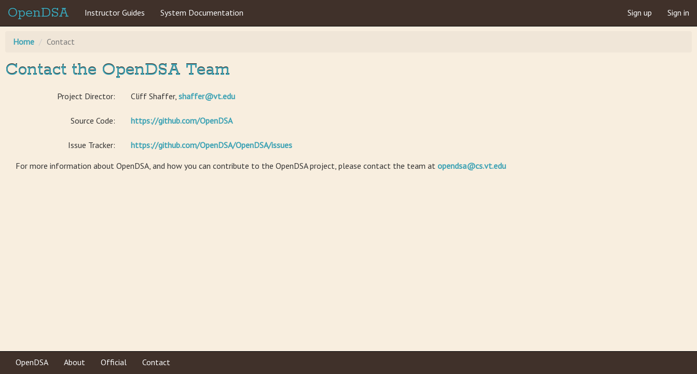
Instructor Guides (115, 12)
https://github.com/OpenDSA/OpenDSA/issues (211, 145)
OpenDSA (38, 13)
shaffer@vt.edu (207, 96)
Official (114, 362)
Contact (156, 362)
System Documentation (201, 12)
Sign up (639, 12)
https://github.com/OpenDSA (182, 120)
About (74, 362)
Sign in (678, 12)
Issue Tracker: (91, 145)
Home (23, 41)
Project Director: (86, 96)
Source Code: (93, 120)
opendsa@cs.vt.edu (472, 166)
